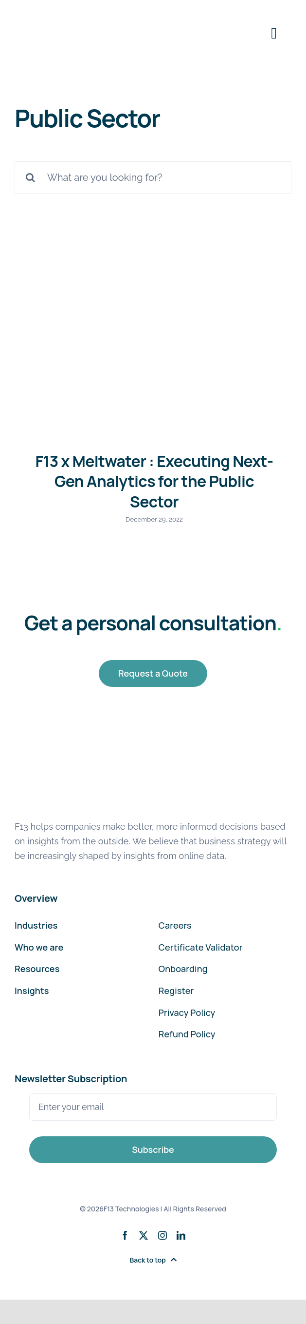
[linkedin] (181, 1235)
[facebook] (125, 1235)
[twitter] (143, 1235)
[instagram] (162, 1235)
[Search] (31, 177)
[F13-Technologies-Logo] (56, 13)
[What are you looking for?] (153, 177)
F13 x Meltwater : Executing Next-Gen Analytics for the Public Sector (154, 481)
